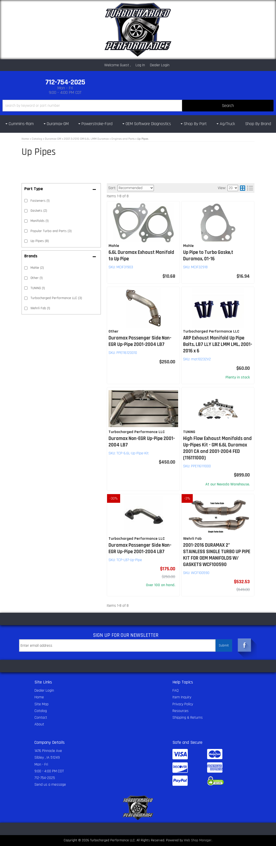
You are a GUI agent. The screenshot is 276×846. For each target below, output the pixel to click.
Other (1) (36, 278)
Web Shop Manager (198, 840)
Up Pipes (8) (39, 241)
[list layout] (250, 188)
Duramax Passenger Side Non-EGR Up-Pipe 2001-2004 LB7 (140, 341)
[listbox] (135, 188)
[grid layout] (243, 188)
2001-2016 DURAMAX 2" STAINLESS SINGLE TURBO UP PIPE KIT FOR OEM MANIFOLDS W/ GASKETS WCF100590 (216, 555)
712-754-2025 (44, 777)
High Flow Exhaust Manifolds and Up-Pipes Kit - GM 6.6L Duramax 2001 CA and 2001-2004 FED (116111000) (217, 448)
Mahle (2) (37, 268)
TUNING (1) (37, 288)
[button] (138, 105)
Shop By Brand (258, 124)
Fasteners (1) (40, 201)
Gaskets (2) (38, 210)
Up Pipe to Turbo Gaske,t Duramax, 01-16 (208, 255)
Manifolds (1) (39, 221)
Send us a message (50, 784)
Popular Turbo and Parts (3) (51, 231)
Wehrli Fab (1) (40, 308)
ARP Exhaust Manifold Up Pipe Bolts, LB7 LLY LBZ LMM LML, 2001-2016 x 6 (217, 344)
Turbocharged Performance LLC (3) (56, 298)
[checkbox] (26, 268)
